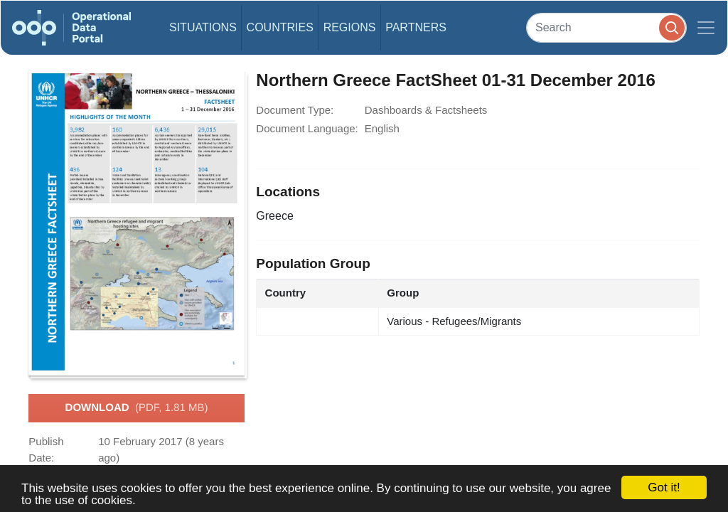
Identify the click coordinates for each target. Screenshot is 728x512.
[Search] (606, 27)
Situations (203, 27)
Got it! (664, 487)
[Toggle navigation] (706, 28)
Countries (280, 27)
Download (136, 408)
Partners (415, 27)
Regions (349, 27)
